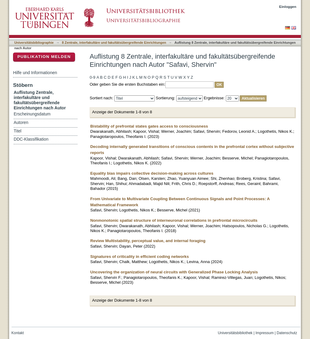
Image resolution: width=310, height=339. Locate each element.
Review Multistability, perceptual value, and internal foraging (147, 240)
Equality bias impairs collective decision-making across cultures (151, 173)
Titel (17, 131)
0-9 (92, 77)
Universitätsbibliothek (235, 333)
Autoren (21, 122)
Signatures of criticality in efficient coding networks (139, 256)
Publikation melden (44, 56)
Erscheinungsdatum (32, 114)
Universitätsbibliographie (33, 42)
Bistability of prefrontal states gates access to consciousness (149, 126)
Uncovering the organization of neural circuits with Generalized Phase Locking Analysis (174, 272)
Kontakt (18, 333)
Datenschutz (287, 333)
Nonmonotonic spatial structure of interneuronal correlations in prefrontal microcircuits (173, 220)
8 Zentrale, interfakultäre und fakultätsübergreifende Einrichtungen (114, 42)
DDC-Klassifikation (31, 139)
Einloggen (288, 7)
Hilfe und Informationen (35, 72)
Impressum (265, 333)
